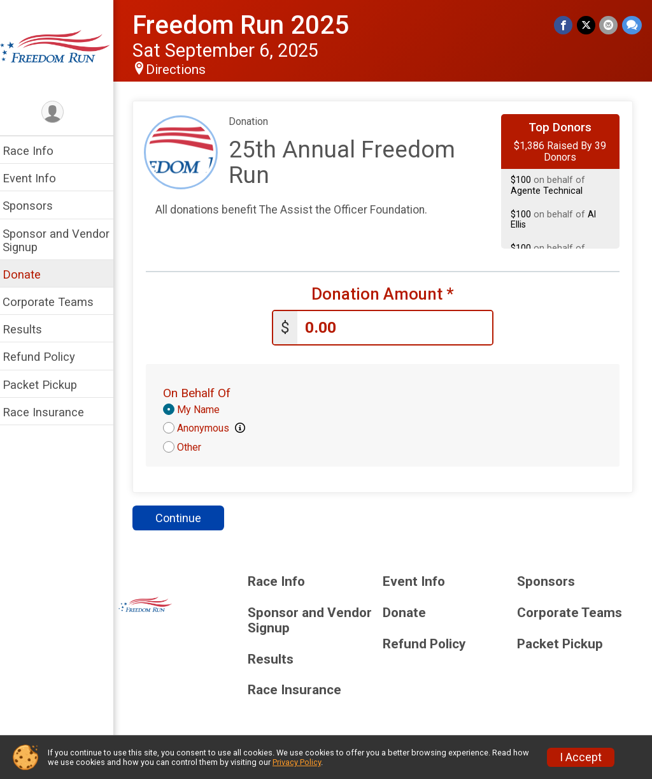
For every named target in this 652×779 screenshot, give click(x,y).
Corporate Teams (55, 302)
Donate (29, 274)
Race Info (35, 150)
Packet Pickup (47, 384)
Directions (183, 69)
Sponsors (35, 205)
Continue (186, 517)
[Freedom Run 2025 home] (60, 49)
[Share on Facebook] (564, 25)
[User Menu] (61, 112)
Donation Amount (386, 294)
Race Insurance (51, 412)
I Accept (581, 757)
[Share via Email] (609, 25)
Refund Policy (46, 356)
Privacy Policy (297, 762)
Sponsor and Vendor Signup (63, 240)
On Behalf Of (204, 392)
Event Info (37, 178)
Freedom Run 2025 (248, 25)
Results (30, 329)
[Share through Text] (632, 25)
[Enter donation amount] (398, 327)
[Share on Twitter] (587, 25)
